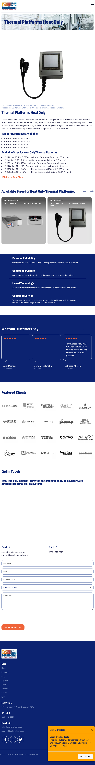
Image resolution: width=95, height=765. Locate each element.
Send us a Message (13, 627)
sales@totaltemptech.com (13, 552)
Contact (4, 689)
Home (3, 668)
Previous (84, 191)
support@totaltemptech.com (14, 555)
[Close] (92, 730)
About (3, 685)
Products (5, 672)
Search (4, 693)
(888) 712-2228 (56, 552)
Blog (3, 676)
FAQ (3, 697)
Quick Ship (85, 756)
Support (4, 680)
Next (92, 191)
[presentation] (20, 616)
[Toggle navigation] (92, 3)
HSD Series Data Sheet (12, 177)
